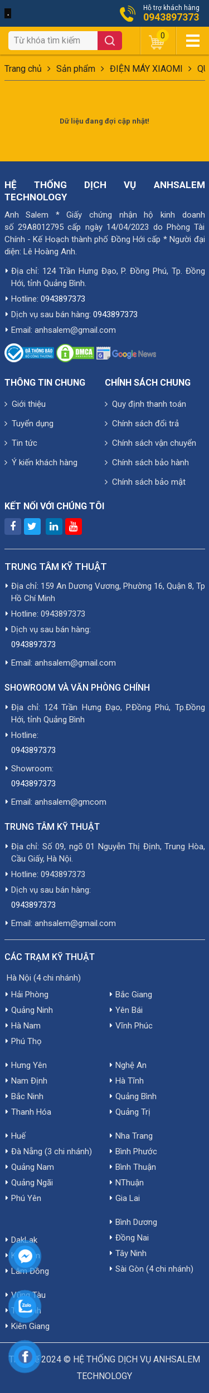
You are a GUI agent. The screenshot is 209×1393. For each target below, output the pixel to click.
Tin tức (20, 443)
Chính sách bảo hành (147, 462)
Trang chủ (23, 68)
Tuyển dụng (29, 424)
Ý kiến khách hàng (40, 462)
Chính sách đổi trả (142, 424)
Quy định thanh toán (145, 404)
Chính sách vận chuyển (150, 443)
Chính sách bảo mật (145, 482)
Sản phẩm (75, 68)
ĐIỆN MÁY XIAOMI (146, 68)
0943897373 (171, 17)
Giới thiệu (25, 404)
